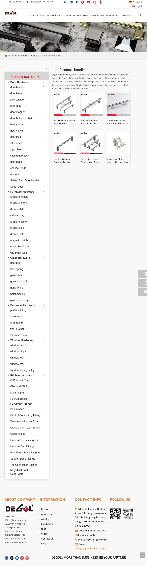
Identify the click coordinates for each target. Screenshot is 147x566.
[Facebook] (65, 2)
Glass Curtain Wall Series (25, 427)
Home (44, 509)
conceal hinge (18, 168)
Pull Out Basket (19, 398)
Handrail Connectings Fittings (27, 440)
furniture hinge (18, 203)
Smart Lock (16, 186)
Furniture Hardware (22, 191)
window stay (17, 364)
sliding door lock (19, 155)
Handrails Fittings (21, 404)
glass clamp (17, 275)
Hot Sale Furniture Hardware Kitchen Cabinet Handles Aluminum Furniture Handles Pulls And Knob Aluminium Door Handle (92, 122)
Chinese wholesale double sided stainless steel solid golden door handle (118, 161)
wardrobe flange (19, 246)
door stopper (17, 112)
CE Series (16, 143)
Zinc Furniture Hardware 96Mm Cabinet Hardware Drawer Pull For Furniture (65, 122)
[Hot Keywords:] (140, 15)
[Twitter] (77, 2)
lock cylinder (17, 99)
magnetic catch (19, 240)
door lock (15, 136)
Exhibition (47, 524)
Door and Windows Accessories (27, 421)
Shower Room (18, 335)
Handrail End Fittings (22, 446)
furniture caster (19, 221)
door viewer (17, 130)
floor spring (16, 269)
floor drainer (17, 329)
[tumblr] (100, 2)
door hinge (16, 93)
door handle (17, 87)
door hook (16, 161)
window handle (18, 345)
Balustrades (17, 409)
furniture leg (17, 227)
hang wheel (17, 287)
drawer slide (17, 209)
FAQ (43, 543)
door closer (16, 124)
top (142, 555)
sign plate (15, 149)
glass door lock (19, 281)
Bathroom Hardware (22, 305)
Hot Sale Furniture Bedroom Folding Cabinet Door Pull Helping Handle (62, 161)
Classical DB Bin (19, 386)
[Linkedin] (71, 2)
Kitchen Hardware (21, 375)
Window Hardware (21, 340)
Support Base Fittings (22, 458)
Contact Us (47, 538)
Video (44, 533)
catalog (45, 519)
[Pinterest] (83, 2)
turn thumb (16, 322)
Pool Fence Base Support (25, 452)
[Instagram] (95, 2)
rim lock (14, 174)
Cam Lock (16, 474)
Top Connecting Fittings (23, 464)
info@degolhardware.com (42, 1)
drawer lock (17, 234)
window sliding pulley (22, 370)
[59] (73, 37)
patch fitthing (17, 294)
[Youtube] (89, 2)
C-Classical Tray (19, 380)
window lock (17, 357)
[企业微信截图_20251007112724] (122, 513)
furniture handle (19, 196)
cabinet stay (17, 215)
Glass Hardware (20, 257)
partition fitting (18, 310)
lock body (15, 105)
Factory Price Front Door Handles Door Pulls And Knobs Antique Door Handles (92, 161)
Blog (43, 528)
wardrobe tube (18, 252)
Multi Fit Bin (17, 392)
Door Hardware (19, 82)
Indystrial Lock (19, 470)
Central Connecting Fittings (25, 415)
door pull (15, 262)
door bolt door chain (21, 118)
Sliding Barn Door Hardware (26, 180)
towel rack (16, 316)
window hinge (18, 351)
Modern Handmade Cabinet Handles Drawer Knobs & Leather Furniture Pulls (118, 122)
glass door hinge (19, 300)
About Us (46, 514)
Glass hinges (17, 433)
